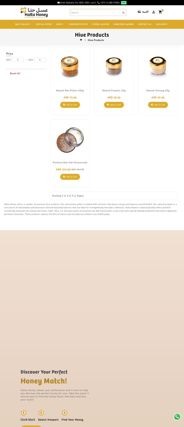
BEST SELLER (22, 23)
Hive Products (96, 40)
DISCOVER (161, 23)
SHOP (59, 23)
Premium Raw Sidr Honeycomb (70, 162)
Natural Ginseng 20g (158, 90)
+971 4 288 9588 (109, 2)
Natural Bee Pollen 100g (70, 90)
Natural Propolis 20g (114, 90)
